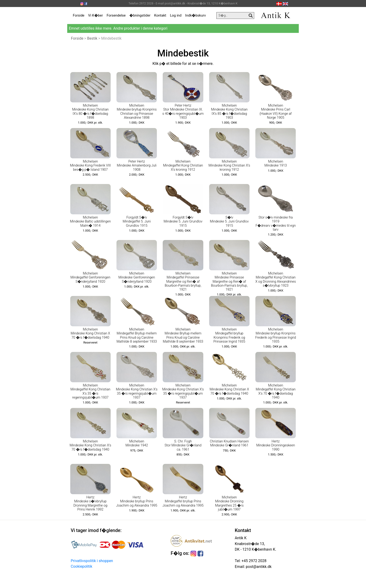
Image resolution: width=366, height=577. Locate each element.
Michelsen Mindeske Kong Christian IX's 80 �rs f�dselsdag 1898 (90, 112)
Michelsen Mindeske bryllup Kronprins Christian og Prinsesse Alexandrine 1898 (137, 112)
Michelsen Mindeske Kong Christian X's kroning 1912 (229, 166)
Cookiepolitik (81, 566)
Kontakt (160, 15)
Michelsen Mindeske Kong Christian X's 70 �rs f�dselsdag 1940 (90, 445)
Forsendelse (116, 15)
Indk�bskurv (195, 15)
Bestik (92, 38)
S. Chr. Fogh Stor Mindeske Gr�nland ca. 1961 (183, 445)
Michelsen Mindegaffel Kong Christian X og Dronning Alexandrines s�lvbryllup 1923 (275, 279)
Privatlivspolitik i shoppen (92, 561)
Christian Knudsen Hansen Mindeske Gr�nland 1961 (229, 443)
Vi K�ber (95, 15)
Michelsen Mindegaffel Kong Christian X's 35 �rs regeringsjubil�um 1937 (90, 391)
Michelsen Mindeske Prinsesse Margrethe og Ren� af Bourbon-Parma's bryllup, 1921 (229, 281)
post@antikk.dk (258, 566)
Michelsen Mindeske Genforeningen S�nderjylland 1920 (136, 277)
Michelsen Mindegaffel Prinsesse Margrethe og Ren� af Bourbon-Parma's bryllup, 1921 (183, 281)
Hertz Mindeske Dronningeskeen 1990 (275, 445)
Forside (78, 15)
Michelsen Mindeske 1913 (275, 163)
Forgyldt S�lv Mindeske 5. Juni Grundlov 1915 (183, 222)
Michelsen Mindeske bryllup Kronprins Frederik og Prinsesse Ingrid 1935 (275, 335)
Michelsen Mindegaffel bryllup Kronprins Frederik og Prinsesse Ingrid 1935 (229, 335)
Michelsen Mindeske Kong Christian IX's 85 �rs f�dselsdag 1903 (229, 112)
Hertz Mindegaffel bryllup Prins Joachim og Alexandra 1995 (183, 501)
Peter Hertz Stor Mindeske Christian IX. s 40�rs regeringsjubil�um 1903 (183, 112)
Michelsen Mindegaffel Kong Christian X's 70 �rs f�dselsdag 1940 (276, 391)
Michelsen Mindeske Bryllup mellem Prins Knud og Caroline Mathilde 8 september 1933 (183, 335)
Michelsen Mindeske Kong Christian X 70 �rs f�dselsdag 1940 (90, 333)
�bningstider (139, 15)
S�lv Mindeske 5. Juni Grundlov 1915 (229, 222)
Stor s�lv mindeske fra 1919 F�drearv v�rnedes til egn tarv (276, 224)
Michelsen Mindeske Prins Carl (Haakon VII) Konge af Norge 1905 (276, 112)
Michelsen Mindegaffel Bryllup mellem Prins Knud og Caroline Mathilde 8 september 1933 (136, 335)
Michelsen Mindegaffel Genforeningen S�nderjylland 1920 (90, 277)
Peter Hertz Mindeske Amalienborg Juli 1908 (137, 166)
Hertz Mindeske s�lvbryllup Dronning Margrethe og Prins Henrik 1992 (90, 503)
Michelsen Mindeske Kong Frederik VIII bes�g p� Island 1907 (90, 166)
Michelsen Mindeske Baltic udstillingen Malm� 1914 (90, 222)
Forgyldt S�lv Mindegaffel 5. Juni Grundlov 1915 (137, 222)
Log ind (175, 15)
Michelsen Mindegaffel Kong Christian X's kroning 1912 (183, 166)
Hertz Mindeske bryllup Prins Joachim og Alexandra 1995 (136, 501)
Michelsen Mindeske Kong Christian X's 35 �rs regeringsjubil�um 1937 (137, 391)
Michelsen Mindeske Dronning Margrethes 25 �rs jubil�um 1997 (229, 503)
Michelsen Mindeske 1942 (137, 443)
